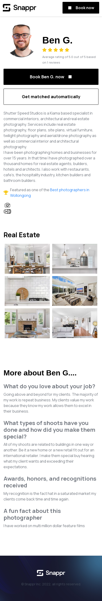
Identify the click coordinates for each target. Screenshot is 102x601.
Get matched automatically (51, 96)
